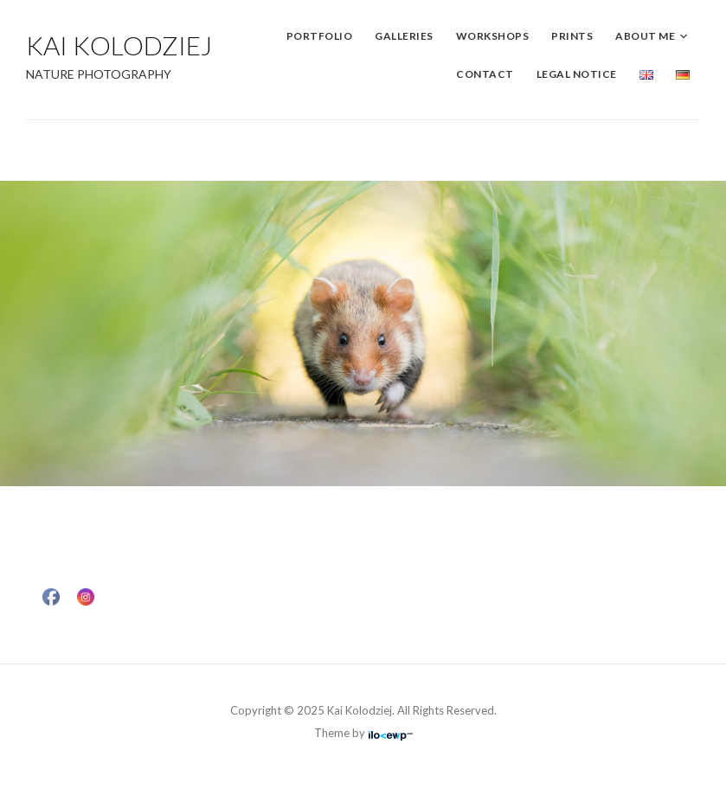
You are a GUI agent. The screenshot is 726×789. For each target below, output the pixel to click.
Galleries (404, 35)
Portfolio (319, 35)
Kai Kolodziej (119, 45)
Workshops (493, 35)
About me (645, 35)
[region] (363, 333)
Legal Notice (576, 73)
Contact (485, 73)
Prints (572, 35)
